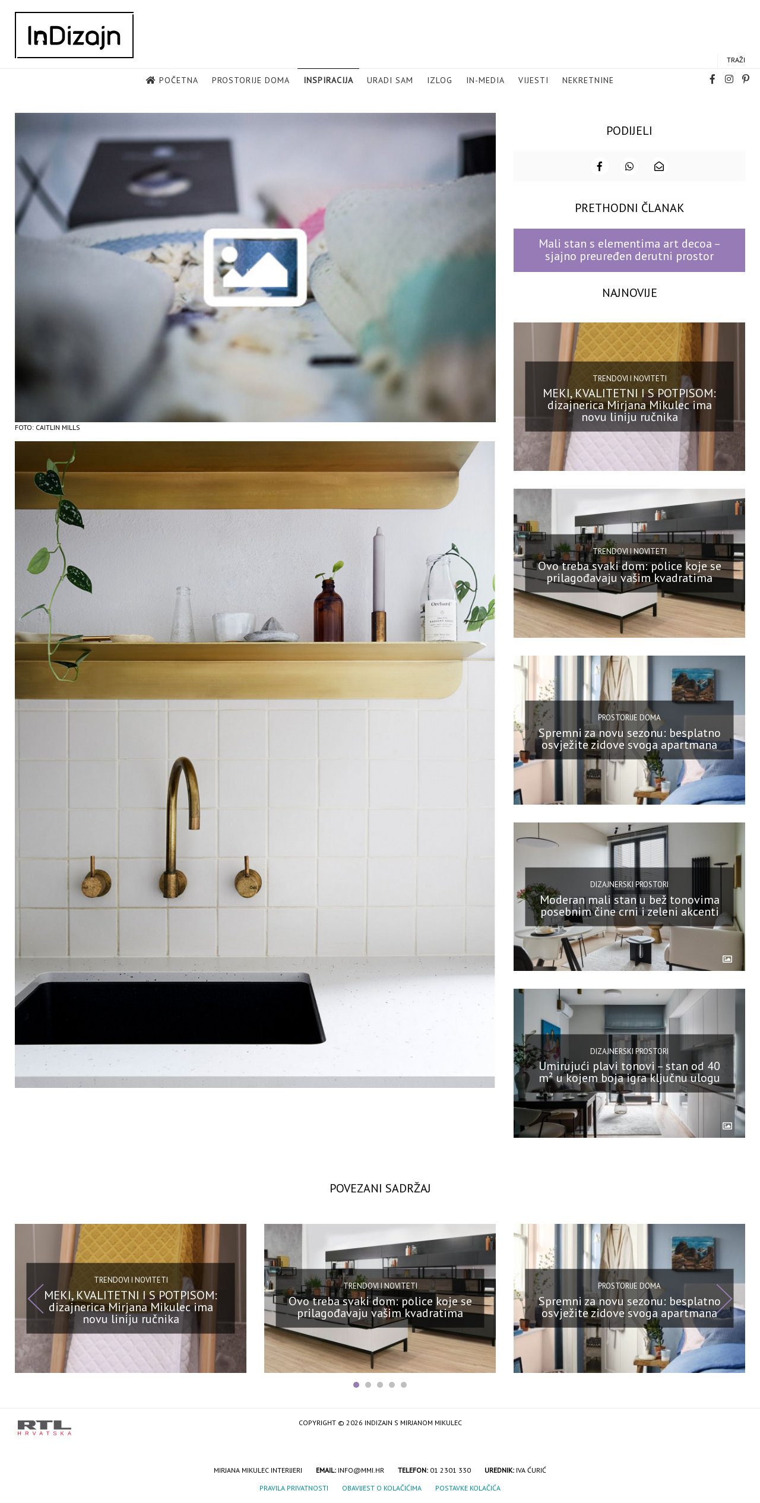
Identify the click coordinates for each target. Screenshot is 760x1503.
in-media (485, 80)
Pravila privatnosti (293, 1487)
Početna (178, 80)
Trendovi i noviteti (630, 378)
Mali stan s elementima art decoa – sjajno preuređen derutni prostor (630, 249)
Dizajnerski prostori (629, 884)
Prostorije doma (251, 80)
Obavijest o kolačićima (382, 1487)
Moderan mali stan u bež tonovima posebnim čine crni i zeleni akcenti (630, 905)
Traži (736, 59)
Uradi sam (390, 80)
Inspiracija (328, 80)
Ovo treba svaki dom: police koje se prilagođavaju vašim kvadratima (629, 571)
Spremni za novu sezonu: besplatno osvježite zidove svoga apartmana (630, 738)
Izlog (439, 80)
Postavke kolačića (468, 1487)
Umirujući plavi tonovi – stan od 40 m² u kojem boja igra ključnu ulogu (629, 1071)
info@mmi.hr (361, 1470)
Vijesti (533, 80)
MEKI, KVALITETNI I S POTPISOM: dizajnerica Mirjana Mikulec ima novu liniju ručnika (629, 405)
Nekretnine (588, 80)
